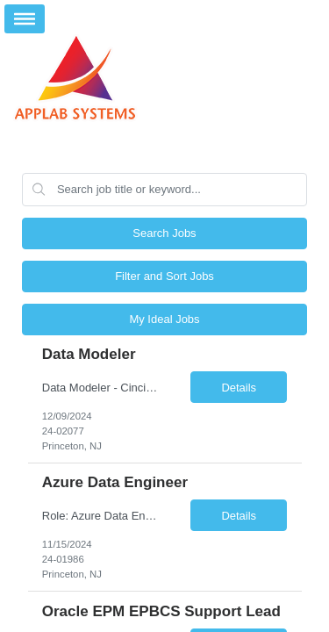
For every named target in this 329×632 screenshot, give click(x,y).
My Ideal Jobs (164, 319)
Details (238, 387)
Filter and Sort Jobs (164, 276)
